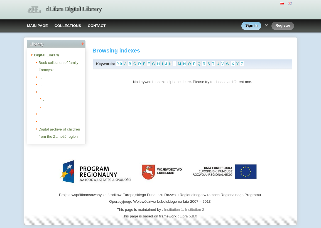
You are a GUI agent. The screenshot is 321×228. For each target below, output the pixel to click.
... (40, 77)
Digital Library (46, 55)
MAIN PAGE (37, 26)
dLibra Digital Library (74, 8)
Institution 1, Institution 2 (184, 209)
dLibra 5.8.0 (188, 216)
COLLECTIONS (68, 26)
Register (282, 25)
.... (41, 85)
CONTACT (97, 26)
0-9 (119, 64)
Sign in (251, 25)
